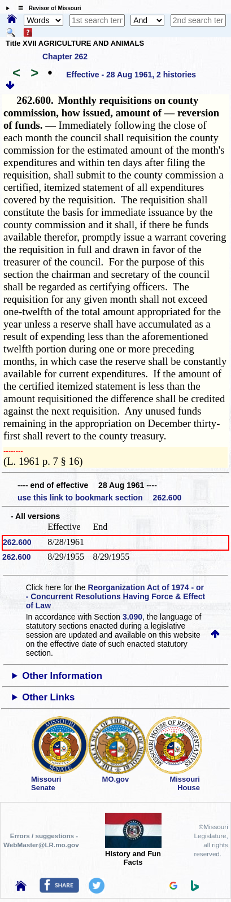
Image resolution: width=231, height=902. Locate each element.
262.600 (17, 542)
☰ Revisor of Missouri (46, 8)
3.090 (132, 616)
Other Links (48, 697)
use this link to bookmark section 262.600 (99, 497)
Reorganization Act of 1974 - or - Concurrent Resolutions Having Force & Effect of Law (115, 596)
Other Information (62, 675)
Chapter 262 (65, 56)
